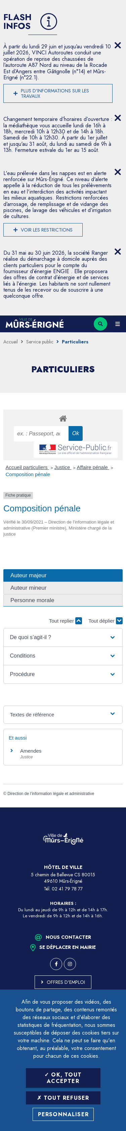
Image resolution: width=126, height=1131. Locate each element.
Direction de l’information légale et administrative (50, 793)
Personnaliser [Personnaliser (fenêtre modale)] (63, 1114)
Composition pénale (28, 474)
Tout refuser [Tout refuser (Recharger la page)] (63, 1098)
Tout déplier (105, 620)
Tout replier (65, 620)
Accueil (10, 341)
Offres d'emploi (66, 982)
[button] (63, 637)
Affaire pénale (93, 467)
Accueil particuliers (27, 467)
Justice (63, 467)
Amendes (30, 751)
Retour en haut (116, 807)
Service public (39, 341)
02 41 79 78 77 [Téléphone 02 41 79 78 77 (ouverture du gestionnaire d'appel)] (67, 888)
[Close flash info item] (118, 45)
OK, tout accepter (63, 1078)
